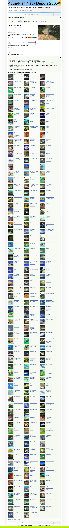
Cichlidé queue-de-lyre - (46, 373)
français (59, 3)
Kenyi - (14, 450)
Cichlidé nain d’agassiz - (14, 109)
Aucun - (30, 334)
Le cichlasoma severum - (14, 296)
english (59, 2)
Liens (30, 10)
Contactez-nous (25, 10)
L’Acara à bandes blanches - (47, 83)
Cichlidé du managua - (47, 405)
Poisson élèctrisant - (15, 412)
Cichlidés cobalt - (30, 347)
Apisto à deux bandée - (31, 109)
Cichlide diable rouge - (47, 96)
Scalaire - (46, 450)
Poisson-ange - (15, 457)
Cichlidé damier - (47, 302)
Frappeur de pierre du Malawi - (47, 341)
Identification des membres (15, 10)
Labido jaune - (14, 321)
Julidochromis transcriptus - (45, 309)
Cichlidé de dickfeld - (31, 302)
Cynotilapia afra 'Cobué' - (47, 225)
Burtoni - (31, 270)
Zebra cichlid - (30, 341)
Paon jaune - (31, 154)
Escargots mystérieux (20, 20)
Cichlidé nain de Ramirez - (30, 360)
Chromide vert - (15, 251)
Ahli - (31, 463)
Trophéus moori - (14, 495)
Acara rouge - (29, 276)
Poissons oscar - (15, 154)
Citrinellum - (29, 96)
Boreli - (47, 109)
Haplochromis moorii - (47, 231)
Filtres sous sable (19, 21)
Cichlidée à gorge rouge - (30, 482)
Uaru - (30, 495)
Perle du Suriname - (31, 263)
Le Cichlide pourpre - (47, 418)
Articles (14, 7)
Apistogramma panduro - (14, 135)
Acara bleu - (30, 83)
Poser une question (45, 7)
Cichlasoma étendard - (47, 199)
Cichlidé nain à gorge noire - (15, 141)
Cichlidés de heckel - (15, 77)
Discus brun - (29, 470)
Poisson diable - (15, 463)
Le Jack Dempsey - (30, 205)
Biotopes (39, 7)
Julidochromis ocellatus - (29, 328)
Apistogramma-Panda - (31, 128)
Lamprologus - (30, 373)
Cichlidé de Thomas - (47, 102)
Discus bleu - (47, 470)
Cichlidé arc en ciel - (31, 296)
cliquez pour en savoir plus (44, 527)
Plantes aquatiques (31, 7)
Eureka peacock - (46, 160)
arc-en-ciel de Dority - (47, 263)
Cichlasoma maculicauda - (30, 508)
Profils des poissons (22, 7)
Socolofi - (30, 450)
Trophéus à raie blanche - (46, 489)
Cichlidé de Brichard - (31, 186)
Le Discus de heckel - (15, 476)
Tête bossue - (14, 470)
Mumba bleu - (30, 315)
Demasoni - (30, 437)
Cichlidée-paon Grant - (31, 173)
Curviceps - (31, 321)
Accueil (10, 7)
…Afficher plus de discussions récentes (39, 21)
